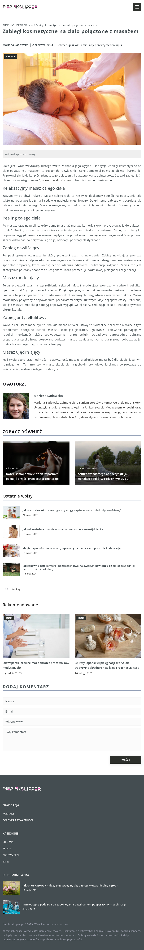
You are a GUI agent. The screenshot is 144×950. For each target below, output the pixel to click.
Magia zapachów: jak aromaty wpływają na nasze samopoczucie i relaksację (72, 548)
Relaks (10, 56)
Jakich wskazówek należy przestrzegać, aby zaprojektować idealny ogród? (70, 885)
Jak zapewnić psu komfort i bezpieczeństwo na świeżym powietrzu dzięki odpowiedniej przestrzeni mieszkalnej (79, 567)
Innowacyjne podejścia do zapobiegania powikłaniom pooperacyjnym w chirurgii (74, 904)
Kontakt (8, 813)
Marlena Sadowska (15, 45)
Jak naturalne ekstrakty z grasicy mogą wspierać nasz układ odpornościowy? (72, 510)
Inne (6, 861)
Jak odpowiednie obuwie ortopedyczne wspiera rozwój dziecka (63, 529)
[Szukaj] (7, 589)
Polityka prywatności (18, 820)
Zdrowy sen (11, 855)
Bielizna (8, 842)
